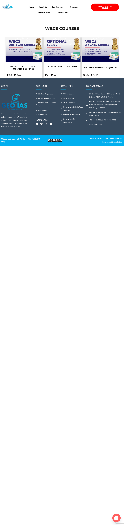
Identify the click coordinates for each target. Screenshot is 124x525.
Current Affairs (46, 12)
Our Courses (58, 7)
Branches (75, 7)
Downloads (64, 12)
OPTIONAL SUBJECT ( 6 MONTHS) (62, 66)
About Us (43, 7)
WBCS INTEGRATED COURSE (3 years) (100, 67)
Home (31, 7)
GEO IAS (4, 86)
